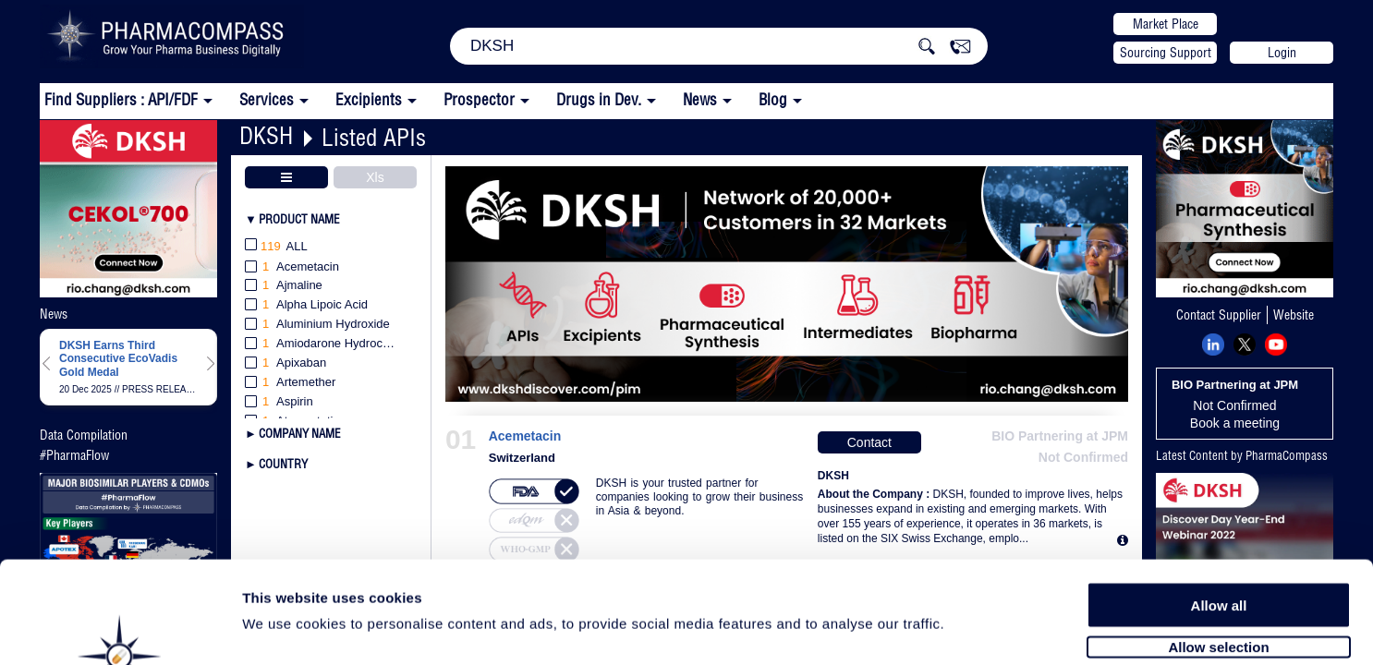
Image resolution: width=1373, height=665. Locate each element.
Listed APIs (374, 137)
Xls (374, 177)
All (276, 247)
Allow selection (1218, 552)
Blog (773, 99)
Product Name (299, 219)
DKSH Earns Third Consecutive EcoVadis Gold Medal (118, 359)
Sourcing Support (1165, 52)
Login (1282, 52)
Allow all (1219, 510)
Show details (970, 629)
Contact (869, 442)
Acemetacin (525, 436)
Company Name (300, 433)
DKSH (266, 135)
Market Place (1165, 24)
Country (283, 463)
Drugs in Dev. (598, 99)
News (700, 99)
